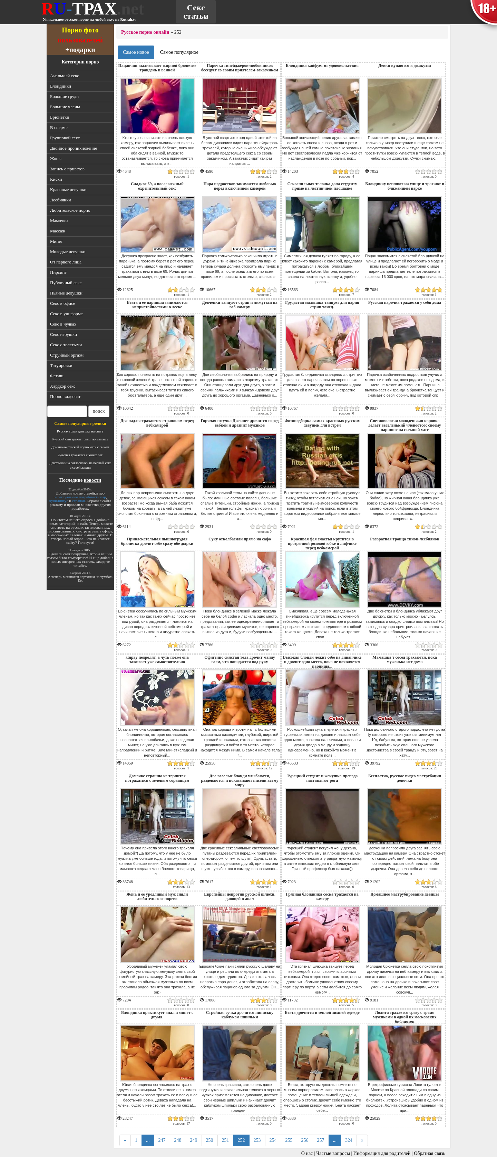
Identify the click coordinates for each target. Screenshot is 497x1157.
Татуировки (61, 365)
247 (162, 1140)
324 (348, 1140)
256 (305, 1140)
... (148, 1140)
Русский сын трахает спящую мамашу (80, 439)
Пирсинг (58, 272)
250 (209, 1140)
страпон (78, 501)
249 (193, 1140)
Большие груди (64, 96)
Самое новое (136, 52)
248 (178, 1140)
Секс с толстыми (66, 344)
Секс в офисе (62, 303)
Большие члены (65, 106)
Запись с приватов (67, 168)
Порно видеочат (65, 396)
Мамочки (59, 220)
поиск (99, 411)
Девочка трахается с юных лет (80, 455)
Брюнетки (59, 117)
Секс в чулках (63, 324)
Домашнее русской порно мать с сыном (80, 447)
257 (320, 1140)
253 (257, 1140)
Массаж (57, 230)
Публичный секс (65, 282)
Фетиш (57, 375)
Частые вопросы (333, 1153)
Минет (56, 241)
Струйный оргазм (67, 355)
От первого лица (65, 262)
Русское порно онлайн (145, 32)
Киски (56, 179)
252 (241, 1140)
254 (273, 1140)
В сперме (59, 127)
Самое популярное (179, 52)
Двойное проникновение (73, 148)
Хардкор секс (62, 386)
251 (225, 1140)
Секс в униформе (66, 313)
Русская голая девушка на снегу (80, 431)
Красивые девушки (68, 189)
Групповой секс (65, 137)
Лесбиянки (60, 199)
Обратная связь (429, 1153)
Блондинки (60, 86)
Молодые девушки (67, 251)
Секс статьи (195, 11)
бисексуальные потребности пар (79, 497)
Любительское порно (70, 210)
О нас (307, 1153)
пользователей (80, 39)
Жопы (55, 158)
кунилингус (58, 501)
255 (289, 1140)
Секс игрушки (63, 334)
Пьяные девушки (66, 293)
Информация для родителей (382, 1153)
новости (92, 480)
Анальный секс (64, 75)
